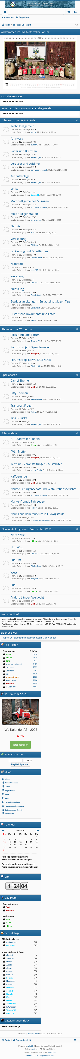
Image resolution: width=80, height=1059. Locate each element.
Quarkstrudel (36, 295)
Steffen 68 (35, 366)
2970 (35, 657)
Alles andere (9, 433)
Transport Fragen (22, 405)
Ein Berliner (36, 566)
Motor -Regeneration (24, 214)
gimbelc (9, 984)
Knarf (8, 997)
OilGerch (10, 945)
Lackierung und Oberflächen (29, 251)
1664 (35, 680)
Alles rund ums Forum (25, 335)
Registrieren (24, 17)
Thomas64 (35, 341)
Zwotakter (11, 1004)
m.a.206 (34, 270)
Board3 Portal (33, 1034)
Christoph (10, 671)
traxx (8, 674)
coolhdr (9, 991)
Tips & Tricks (19, 418)
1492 (35, 687)
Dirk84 (9, 1000)
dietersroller (36, 220)
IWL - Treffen (19, 451)
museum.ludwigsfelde (40, 520)
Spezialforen (9, 374)
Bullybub (34, 579)
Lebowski (10, 667)
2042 (35, 670)
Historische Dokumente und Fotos (33, 314)
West (14, 572)
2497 (35, 664)
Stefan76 (10, 958)
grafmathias (11, 942)
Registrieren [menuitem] (76, 12)
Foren (6, 12)
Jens (8, 661)
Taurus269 (11, 1010)
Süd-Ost (16, 560)
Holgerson (10, 981)
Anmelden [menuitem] (69, 12)
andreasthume (12, 677)
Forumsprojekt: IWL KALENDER (31, 360)
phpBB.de (52, 1052)
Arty (34, 1049)
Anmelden (9, 17)
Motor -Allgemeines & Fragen (30, 201)
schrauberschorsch (39, 170)
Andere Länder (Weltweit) (27, 597)
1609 (35, 683)
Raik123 (10, 1013)
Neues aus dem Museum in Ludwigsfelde (37, 514)
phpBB (30, 1046)
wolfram (9, 975)
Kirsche (9, 994)
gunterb (9, 971)
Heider (9, 962)
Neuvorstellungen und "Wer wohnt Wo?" (26, 529)
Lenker (15, 189)
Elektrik (15, 226)
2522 (35, 661)
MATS (33, 412)
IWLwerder (11, 1007)
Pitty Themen (19, 393)
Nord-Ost (17, 547)
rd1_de (34, 541)
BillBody (34, 245)
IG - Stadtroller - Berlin (25, 439)
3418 (35, 654)
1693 (35, 677)
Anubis (9, 965)
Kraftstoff (17, 264)
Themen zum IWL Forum (17, 329)
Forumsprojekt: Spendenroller (30, 347)
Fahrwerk (17, 139)
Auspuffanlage (20, 176)
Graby (9, 968)
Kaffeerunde (19, 476)
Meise (33, 445)
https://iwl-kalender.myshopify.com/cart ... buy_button (29, 637)
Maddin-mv (10, 687)
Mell (32, 233)
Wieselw (10, 987)
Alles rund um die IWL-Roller (19, 120)
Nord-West (18, 535)
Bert (33, 387)
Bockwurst (35, 308)
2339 (35, 667)
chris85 (9, 955)
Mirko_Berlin (36, 470)
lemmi (33, 132)
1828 (35, 674)
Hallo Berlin (11, 680)
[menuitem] (20, 779)
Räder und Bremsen (24, 151)
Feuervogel (36, 157)
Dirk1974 (35, 283)
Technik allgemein (22, 126)
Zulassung (17, 289)
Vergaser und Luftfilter (25, 164)
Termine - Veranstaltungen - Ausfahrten (36, 464)
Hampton (35, 354)
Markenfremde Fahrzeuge (28, 501)
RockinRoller (36, 258)
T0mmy (34, 145)
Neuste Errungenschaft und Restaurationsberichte (43, 489)
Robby (33, 320)
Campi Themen (20, 380)
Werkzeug (17, 276)
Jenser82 (35, 195)
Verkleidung (18, 239)
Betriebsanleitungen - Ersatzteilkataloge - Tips (40, 301)
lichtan (9, 978)
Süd (13, 585)
